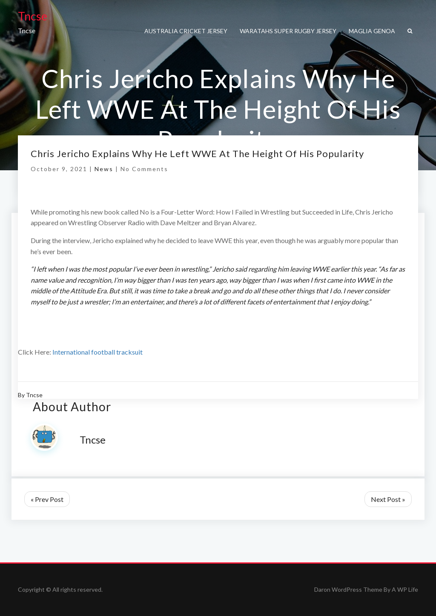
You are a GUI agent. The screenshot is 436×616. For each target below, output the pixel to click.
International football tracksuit (97, 352)
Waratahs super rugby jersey (288, 30)
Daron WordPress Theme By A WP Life (366, 589)
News (104, 168)
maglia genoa (372, 30)
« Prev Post (47, 499)
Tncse (32, 16)
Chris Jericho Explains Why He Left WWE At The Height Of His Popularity (197, 153)
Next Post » (388, 499)
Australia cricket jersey (185, 30)
